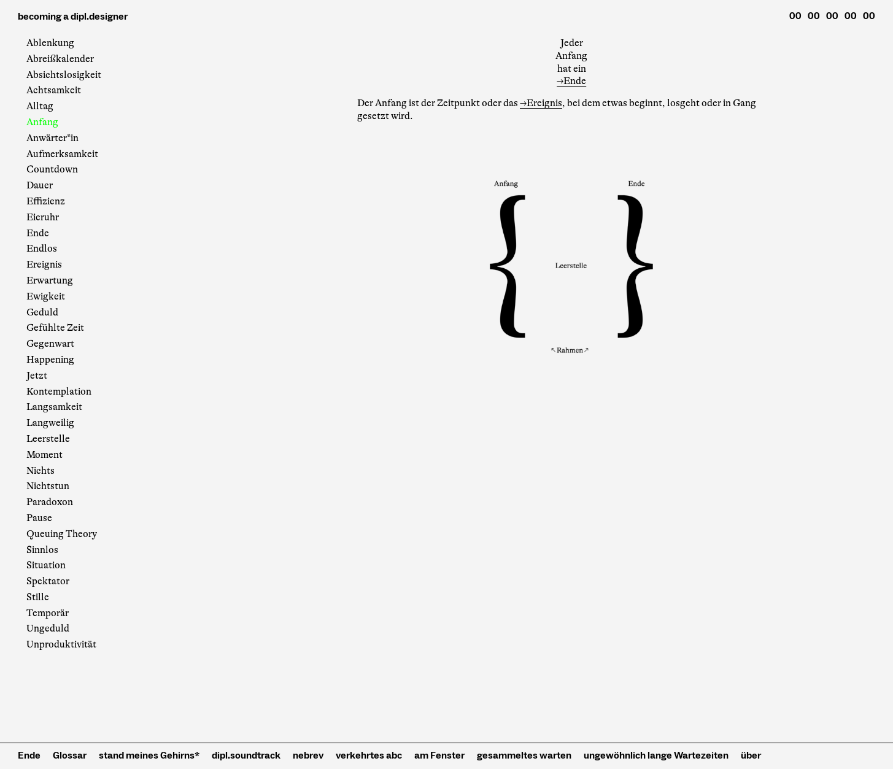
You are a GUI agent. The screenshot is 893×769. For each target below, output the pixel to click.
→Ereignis (541, 103)
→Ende (571, 81)
